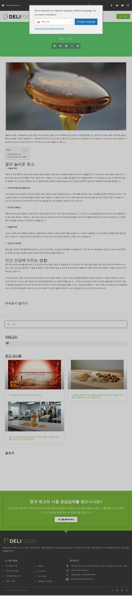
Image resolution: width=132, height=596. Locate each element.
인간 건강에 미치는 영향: (17, 158)
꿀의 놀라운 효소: (14, 155)
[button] (54, 47)
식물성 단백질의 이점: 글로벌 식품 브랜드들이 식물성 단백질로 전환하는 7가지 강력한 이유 (97, 397)
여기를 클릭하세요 (66, 520)
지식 (70, 39)
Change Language (86, 21)
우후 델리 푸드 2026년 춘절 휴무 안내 (25, 396)
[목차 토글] (24, 151)
